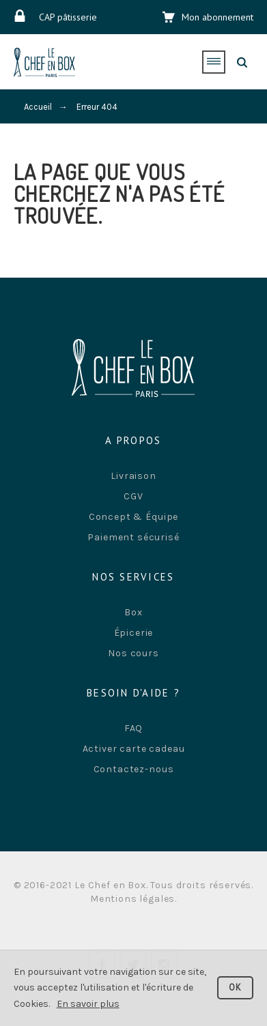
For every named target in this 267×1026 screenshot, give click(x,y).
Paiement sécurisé (133, 537)
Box (133, 612)
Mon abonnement (217, 17)
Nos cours (133, 653)
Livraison (133, 476)
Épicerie (134, 633)
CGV (133, 496)
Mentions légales (132, 899)
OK (235, 987)
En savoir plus (88, 1004)
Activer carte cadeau (134, 748)
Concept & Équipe (133, 517)
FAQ (133, 728)
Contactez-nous (134, 769)
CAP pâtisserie (68, 17)
